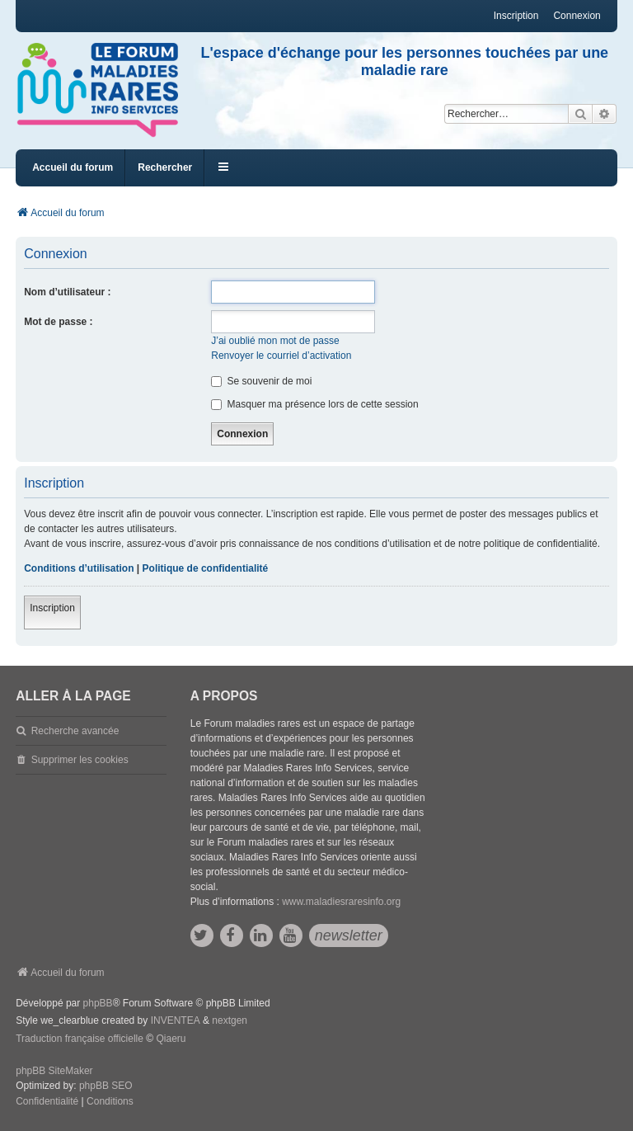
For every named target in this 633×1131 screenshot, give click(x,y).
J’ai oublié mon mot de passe (275, 340)
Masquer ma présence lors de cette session (314, 404)
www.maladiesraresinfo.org (341, 901)
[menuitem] (47, 1102)
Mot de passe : (58, 322)
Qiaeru (170, 1038)
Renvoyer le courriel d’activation (281, 355)
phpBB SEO (106, 1085)
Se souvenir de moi (261, 381)
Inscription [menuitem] (516, 15)
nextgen (229, 1020)
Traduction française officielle (79, 1038)
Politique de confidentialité (206, 568)
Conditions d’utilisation (79, 568)
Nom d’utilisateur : (67, 292)
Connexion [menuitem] (576, 15)
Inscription (52, 608)
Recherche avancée (75, 731)
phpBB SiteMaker (54, 1071)
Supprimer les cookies (80, 760)
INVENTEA (175, 1020)
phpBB (98, 1003)
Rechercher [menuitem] (165, 167)
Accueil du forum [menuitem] (72, 167)
